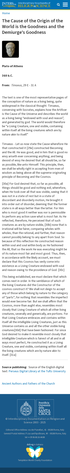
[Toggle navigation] (65, 4)
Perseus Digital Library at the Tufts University (37, 371)
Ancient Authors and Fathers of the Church (28, 384)
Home (6, 13)
